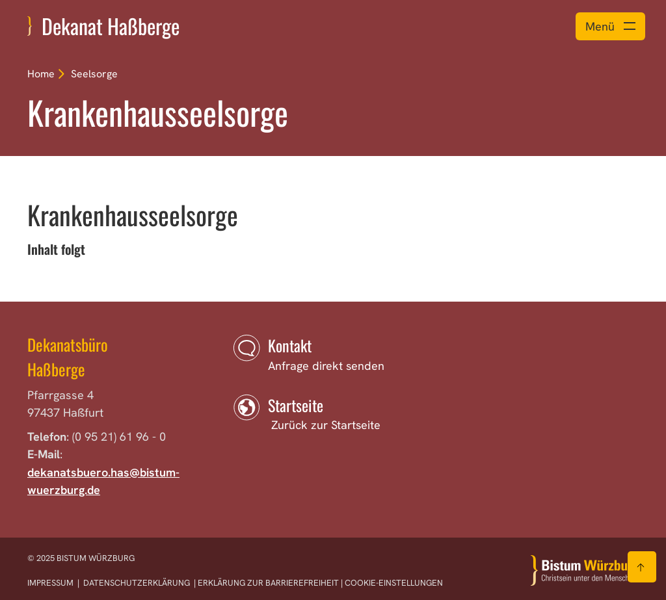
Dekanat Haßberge (111, 25)
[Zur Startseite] (585, 570)
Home (41, 74)
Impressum (51, 582)
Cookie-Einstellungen (394, 582)
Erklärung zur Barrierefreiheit (268, 582)
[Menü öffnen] (610, 26)
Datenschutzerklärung (136, 582)
